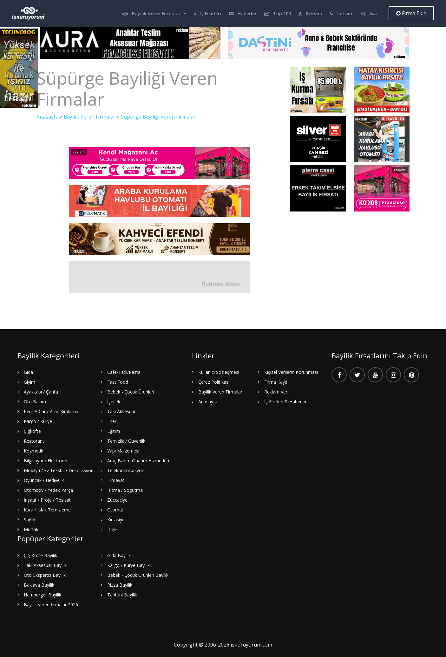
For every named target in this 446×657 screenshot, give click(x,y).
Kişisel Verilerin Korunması (291, 372)
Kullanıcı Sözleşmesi (218, 372)
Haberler (243, 13)
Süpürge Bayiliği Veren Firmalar (158, 116)
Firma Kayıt (275, 382)
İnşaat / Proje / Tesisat (47, 500)
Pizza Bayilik (119, 585)
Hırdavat (115, 480)
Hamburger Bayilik (42, 594)
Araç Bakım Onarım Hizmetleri (138, 460)
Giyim (29, 382)
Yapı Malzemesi (123, 450)
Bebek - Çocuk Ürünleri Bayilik (137, 575)
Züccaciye (117, 500)
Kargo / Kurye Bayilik (128, 565)
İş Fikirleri (207, 13)
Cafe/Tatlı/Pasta (124, 372)
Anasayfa (47, 116)
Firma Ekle (411, 13)
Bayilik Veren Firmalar (151, 13)
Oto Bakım (35, 401)
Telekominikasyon (125, 470)
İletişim (342, 13)
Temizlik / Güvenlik (126, 441)
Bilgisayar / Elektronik (46, 460)
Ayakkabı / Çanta (41, 391)
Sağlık (30, 519)
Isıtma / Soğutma (125, 490)
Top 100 (277, 13)
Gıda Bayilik (119, 555)
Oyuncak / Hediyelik (44, 480)
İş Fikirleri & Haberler (285, 401)
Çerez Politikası (213, 382)
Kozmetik (33, 450)
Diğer (112, 529)
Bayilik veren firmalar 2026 (51, 604)
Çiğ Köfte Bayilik (40, 555)
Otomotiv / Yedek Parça (48, 490)
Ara (369, 13)
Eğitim (113, 431)
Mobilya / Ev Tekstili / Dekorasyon (59, 470)
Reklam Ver (275, 391)
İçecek (113, 401)
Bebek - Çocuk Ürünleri (130, 391)
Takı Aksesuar (121, 411)
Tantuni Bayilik (122, 594)
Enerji (113, 421)
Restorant (34, 441)
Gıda (28, 372)
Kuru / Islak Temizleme (47, 509)
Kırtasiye (116, 519)
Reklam (310, 13)
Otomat (115, 509)
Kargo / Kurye (38, 421)
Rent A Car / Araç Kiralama (51, 411)
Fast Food (117, 382)
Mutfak (31, 529)
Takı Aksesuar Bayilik (45, 565)
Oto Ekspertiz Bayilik (45, 575)
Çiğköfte (32, 431)
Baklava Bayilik (39, 585)
